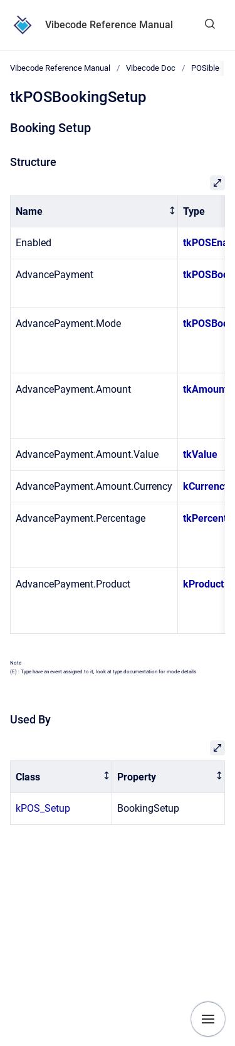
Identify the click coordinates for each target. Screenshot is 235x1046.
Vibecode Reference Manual (109, 25)
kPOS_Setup (43, 808)
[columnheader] (94, 211)
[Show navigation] (208, 1019)
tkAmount (205, 389)
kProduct (203, 584)
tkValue (200, 454)
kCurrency (206, 486)
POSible (205, 68)
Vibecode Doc (150, 68)
